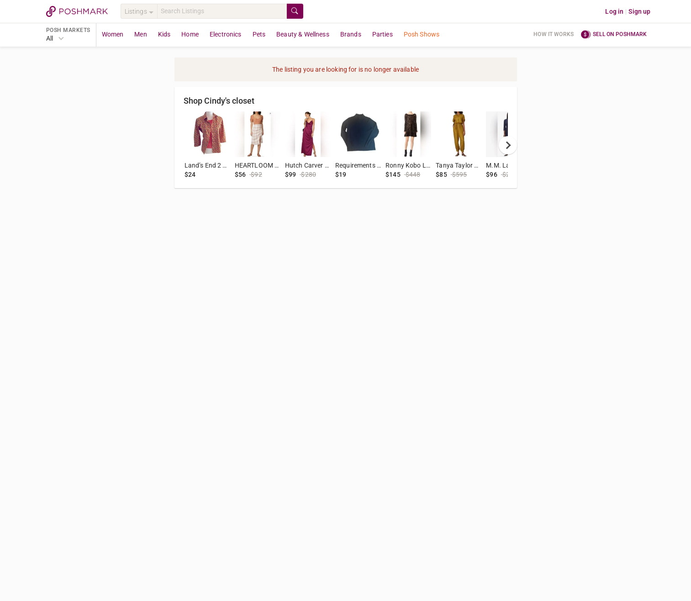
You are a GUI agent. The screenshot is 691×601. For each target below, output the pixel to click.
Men (140, 34)
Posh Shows (422, 34)
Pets (259, 34)
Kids (164, 34)
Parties (382, 34)
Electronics (226, 34)
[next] (508, 145)
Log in (614, 11)
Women (113, 34)
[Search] (222, 11)
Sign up (639, 11)
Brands (350, 34)
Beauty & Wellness (302, 34)
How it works (553, 34)
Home (190, 34)
